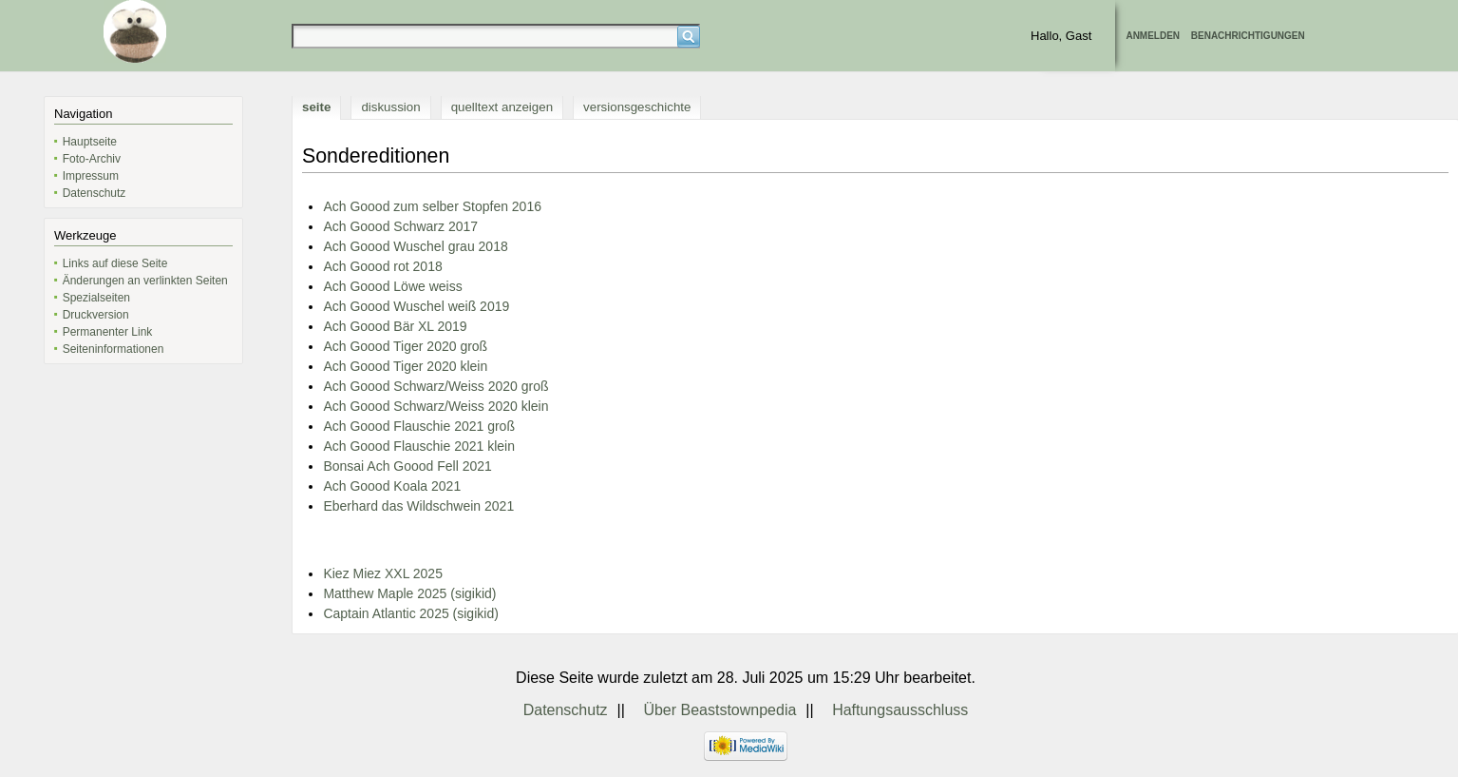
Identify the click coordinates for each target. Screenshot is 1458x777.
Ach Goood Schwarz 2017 (400, 226)
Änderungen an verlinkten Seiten (145, 280)
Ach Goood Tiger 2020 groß (405, 346)
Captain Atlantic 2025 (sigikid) (410, 613)
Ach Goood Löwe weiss (392, 286)
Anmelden (1153, 35)
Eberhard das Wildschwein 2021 (418, 506)
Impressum (91, 176)
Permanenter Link (108, 332)
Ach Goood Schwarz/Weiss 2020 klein (435, 406)
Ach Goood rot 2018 (382, 266)
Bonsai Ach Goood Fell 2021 (407, 466)
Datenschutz (94, 193)
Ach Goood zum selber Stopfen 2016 (432, 206)
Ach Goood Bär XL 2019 (394, 326)
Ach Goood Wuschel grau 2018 (415, 246)
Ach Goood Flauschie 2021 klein (419, 446)
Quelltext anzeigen (502, 107)
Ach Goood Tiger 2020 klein (405, 366)
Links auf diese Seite (115, 263)
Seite (316, 107)
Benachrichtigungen (1248, 35)
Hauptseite (90, 141)
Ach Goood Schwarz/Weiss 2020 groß (435, 386)
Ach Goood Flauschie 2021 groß (419, 426)
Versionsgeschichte (637, 107)
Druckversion (96, 314)
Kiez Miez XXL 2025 (383, 573)
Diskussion (390, 107)
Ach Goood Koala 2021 (392, 486)
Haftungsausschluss (900, 710)
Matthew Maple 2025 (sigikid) (409, 593)
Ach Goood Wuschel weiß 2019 (416, 306)
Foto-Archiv (92, 158)
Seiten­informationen (113, 349)
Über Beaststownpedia (719, 710)
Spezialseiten (96, 297)
